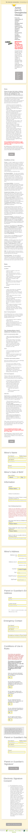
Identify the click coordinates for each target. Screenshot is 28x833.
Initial (11, 154)
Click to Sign (14, 768)
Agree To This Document (13, 824)
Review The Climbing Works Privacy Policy (18, 75)
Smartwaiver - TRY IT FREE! (14, 830)
